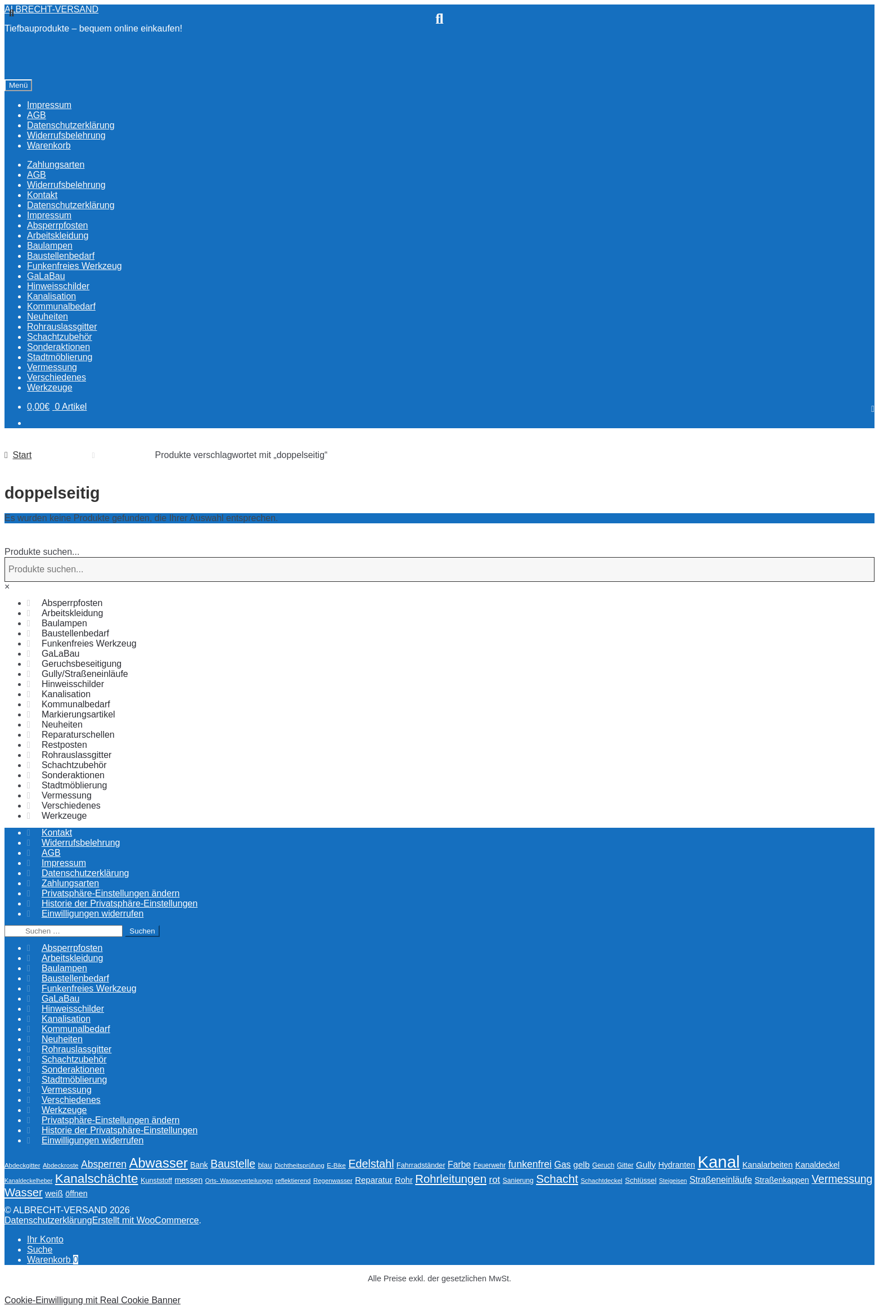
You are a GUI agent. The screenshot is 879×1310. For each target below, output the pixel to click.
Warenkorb (52, 1259)
